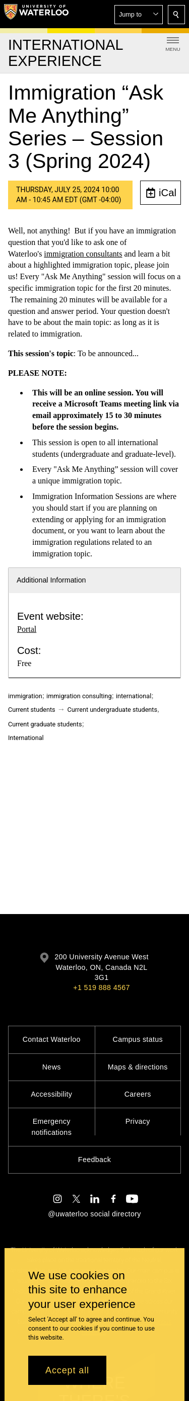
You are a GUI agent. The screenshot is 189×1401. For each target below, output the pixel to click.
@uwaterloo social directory (94, 1214)
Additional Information (51, 580)
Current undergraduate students (112, 709)
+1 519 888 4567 (101, 987)
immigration (25, 696)
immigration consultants (83, 253)
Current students (31, 709)
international (133, 696)
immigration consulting (78, 696)
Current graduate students (45, 724)
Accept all (67, 1370)
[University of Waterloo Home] (36, 14)
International (26, 737)
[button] (138, 15)
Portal (26, 629)
